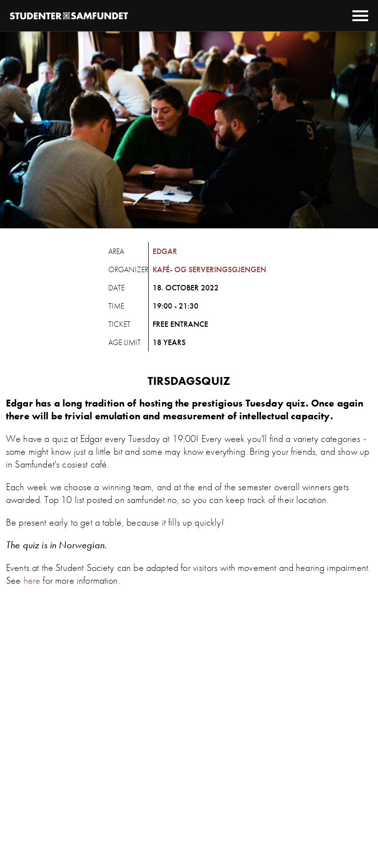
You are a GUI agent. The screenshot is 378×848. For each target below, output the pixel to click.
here (32, 580)
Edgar (165, 251)
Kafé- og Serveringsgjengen (209, 269)
